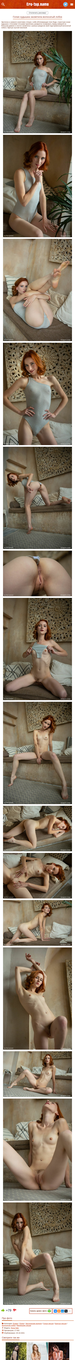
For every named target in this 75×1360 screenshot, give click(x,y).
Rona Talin (15, 1328)
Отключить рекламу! (37, 13)
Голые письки (48, 1323)
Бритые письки (60, 1323)
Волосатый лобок (8, 1325)
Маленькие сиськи (24, 1325)
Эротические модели (34, 1323)
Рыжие (15, 1323)
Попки (21, 1323)
